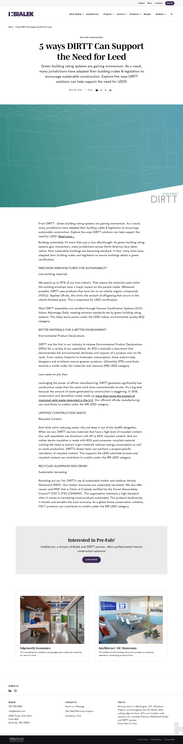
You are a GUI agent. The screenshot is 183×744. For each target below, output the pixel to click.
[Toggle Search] (171, 14)
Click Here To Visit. (127, 724)
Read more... (66, 236)
